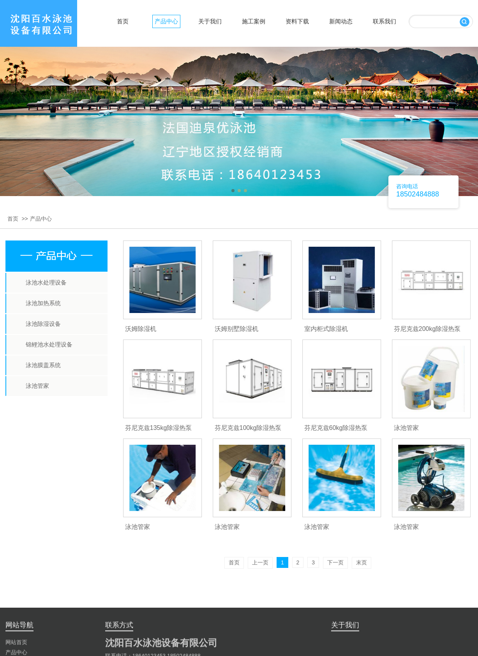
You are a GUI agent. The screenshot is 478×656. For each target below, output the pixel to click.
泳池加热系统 (43, 303)
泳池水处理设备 (46, 282)
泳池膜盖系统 (43, 365)
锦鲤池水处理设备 (49, 344)
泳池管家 (37, 385)
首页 (12, 219)
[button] (233, 190)
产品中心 (41, 219)
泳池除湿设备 (43, 323)
